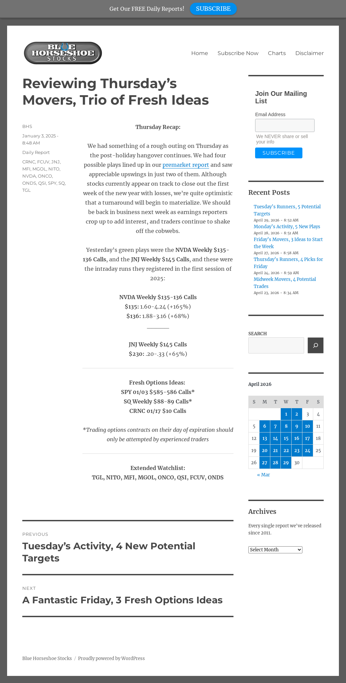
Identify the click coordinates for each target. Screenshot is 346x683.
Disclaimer (309, 53)
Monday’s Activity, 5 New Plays (287, 227)
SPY (52, 183)
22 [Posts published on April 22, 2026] (286, 450)
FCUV (43, 161)
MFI (26, 169)
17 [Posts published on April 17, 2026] (307, 438)
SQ (61, 183)
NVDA (29, 176)
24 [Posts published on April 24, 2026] (308, 450)
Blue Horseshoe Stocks (47, 658)
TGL (26, 190)
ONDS (29, 183)
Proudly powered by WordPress (111, 658)
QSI (42, 183)
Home (199, 53)
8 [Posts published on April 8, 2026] (286, 426)
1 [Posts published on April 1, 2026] (286, 414)
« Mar (263, 475)
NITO (53, 169)
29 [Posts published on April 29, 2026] (286, 463)
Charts (277, 53)
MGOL (39, 169)
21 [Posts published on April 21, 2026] (275, 450)
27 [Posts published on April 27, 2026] (264, 463)
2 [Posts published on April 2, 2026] (296, 414)
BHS (27, 126)
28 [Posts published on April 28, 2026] (275, 463)
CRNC (28, 161)
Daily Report (36, 152)
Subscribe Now (238, 53)
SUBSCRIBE (213, 8)
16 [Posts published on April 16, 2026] (296, 438)
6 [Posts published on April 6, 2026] (264, 426)
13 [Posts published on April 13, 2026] (265, 438)
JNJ (55, 161)
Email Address (270, 114)
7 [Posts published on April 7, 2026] (275, 426)
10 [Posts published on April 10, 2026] (307, 426)
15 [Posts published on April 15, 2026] (286, 438)
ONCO (45, 176)
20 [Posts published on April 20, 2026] (265, 450)
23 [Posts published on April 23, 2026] (296, 450)
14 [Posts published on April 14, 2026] (275, 438)
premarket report (186, 164)
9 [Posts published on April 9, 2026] (296, 426)
